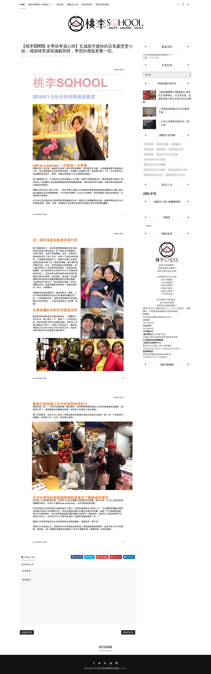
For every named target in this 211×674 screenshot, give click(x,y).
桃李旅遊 (148, 149)
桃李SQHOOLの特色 (167, 154)
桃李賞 (60, 4)
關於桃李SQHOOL (175, 174)
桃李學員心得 (64, 56)
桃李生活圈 (162, 144)
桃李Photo (87, 4)
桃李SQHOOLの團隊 (154, 164)
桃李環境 (148, 154)
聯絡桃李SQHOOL (153, 174)
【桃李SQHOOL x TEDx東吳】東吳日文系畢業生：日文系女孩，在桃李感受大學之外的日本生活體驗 (167, 96)
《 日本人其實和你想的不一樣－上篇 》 (173, 122)
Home (22, 4)
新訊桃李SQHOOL (178, 169)
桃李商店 (161, 149)
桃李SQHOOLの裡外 (154, 159)
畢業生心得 (72, 4)
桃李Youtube (102, 4)
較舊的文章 (128, 632)
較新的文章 (27, 632)
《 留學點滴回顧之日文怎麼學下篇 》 (173, 110)
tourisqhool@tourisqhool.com (157, 316)
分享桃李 (53, 56)
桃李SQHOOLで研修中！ (39, 4)
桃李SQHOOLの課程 (154, 169)
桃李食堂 (176, 144)
